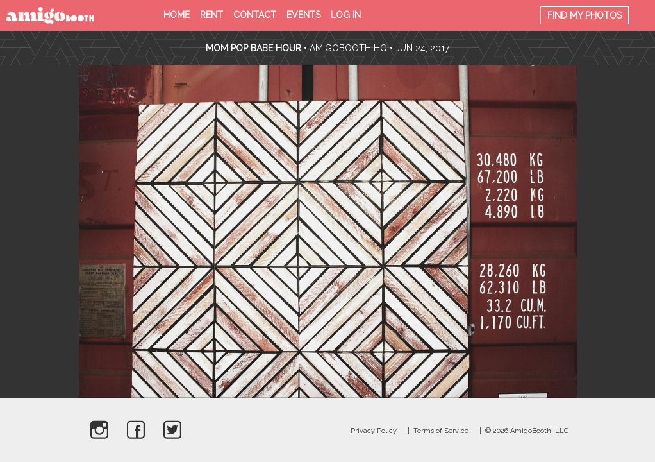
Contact (254, 15)
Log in (346, 15)
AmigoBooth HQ (348, 48)
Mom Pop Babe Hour (255, 48)
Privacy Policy (374, 431)
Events (303, 15)
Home (176, 15)
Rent (211, 15)
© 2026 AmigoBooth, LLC (526, 431)
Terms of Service (440, 431)
